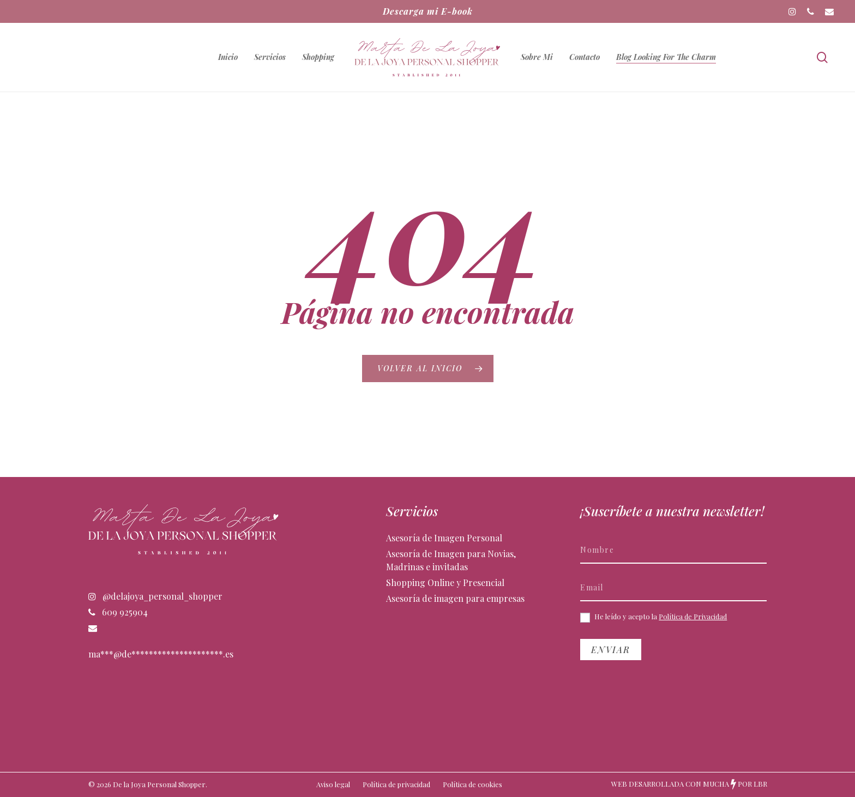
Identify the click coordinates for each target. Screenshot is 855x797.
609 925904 (118, 612)
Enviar (610, 649)
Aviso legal (333, 784)
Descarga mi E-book (428, 11)
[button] (834, 5)
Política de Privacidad (693, 616)
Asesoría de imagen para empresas (455, 598)
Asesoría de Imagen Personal (444, 538)
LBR (760, 783)
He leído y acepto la (653, 617)
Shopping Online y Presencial (445, 582)
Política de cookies (472, 784)
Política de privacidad (396, 784)
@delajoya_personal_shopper (155, 596)
